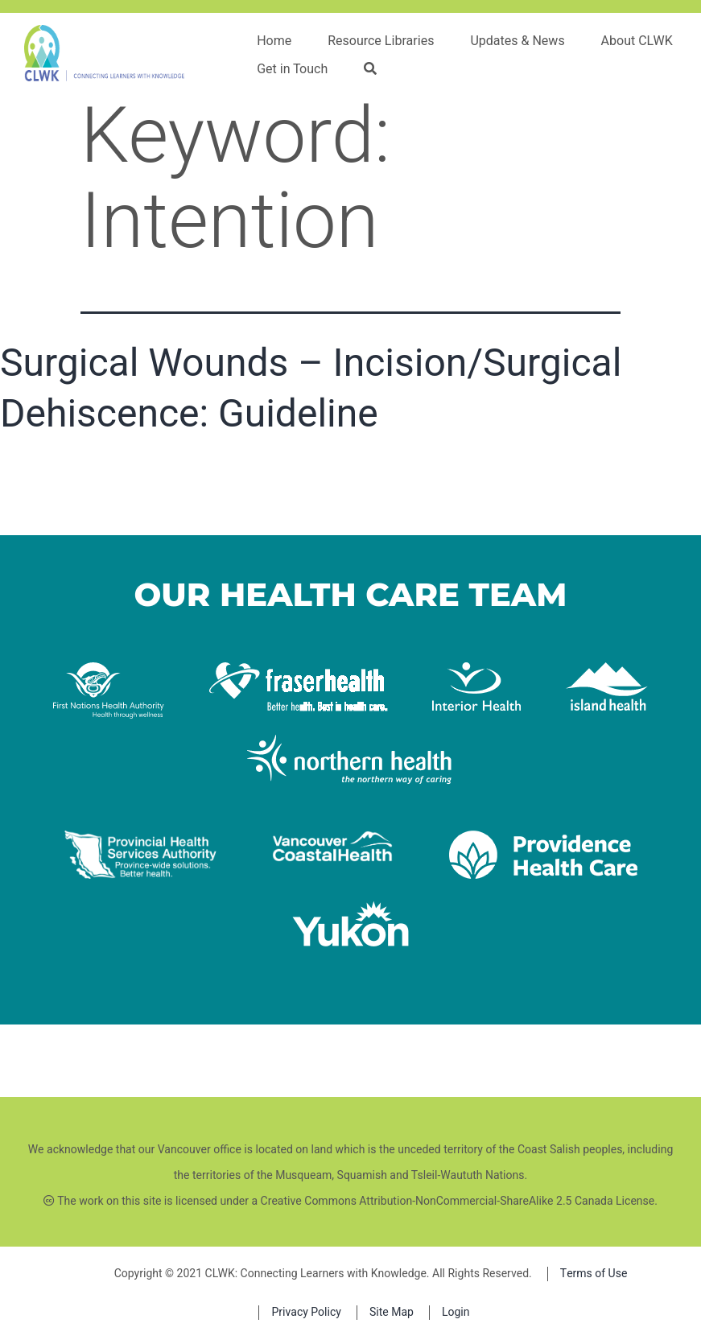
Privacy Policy (305, 1312)
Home (274, 41)
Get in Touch (292, 69)
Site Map (391, 1312)
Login (456, 1312)
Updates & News (517, 41)
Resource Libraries (381, 41)
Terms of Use (594, 1273)
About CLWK (637, 41)
